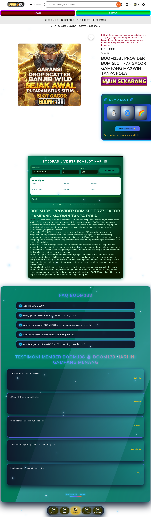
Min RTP (70, 170)
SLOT (53, 26)
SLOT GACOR (94, 26)
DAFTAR (113, 13)
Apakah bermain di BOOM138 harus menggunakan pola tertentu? (58, 325)
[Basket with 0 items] (144, 4)
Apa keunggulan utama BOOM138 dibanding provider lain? (54, 344)
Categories (35, 4)
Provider (46, 170)
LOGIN (38, 13)
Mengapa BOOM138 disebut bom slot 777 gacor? (49, 315)
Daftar (75, 510)
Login (65, 510)
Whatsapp (86, 510)
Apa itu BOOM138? (33, 305)
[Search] (119, 4)
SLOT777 (82, 26)
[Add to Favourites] (91, 37)
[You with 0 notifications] (136, 4)
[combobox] (80, 4)
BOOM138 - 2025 (75, 494)
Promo (53, 510)
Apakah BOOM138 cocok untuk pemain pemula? (48, 334)
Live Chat (97, 510)
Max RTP (89, 170)
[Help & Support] (128, 4)
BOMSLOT (72, 26)
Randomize (109, 170)
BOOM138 (62, 26)
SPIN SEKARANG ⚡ (127, 129)
